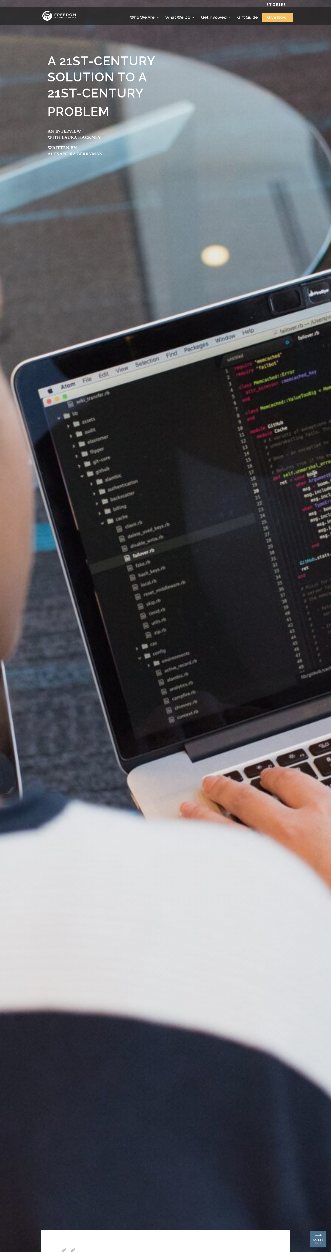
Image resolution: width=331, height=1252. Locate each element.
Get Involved (214, 18)
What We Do (177, 18)
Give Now (276, 18)
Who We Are (142, 18)
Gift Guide (247, 18)
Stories (276, 5)
